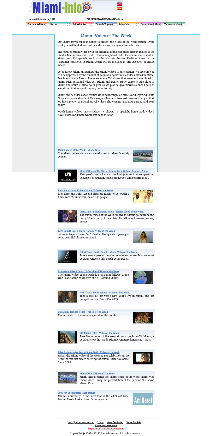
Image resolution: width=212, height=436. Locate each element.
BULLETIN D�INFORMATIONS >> (105, 19)
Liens (101, 422)
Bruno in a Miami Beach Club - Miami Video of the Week (88, 271)
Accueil (33, 19)
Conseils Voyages (104, 24)
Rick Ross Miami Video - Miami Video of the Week (85, 190)
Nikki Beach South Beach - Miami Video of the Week (108, 252)
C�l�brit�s (79, 24)
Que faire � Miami (36, 24)
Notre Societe (133, 422)
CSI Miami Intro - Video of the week (99, 333)
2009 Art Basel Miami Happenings (76, 392)
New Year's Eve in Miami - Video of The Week (105, 292)
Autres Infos (124, 24)
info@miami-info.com (81, 422)
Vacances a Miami (173, 24)
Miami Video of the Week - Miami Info (79, 149)
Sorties (53, 24)
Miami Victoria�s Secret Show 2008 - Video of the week (89, 352)
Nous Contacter (115, 422)
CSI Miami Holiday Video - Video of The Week (83, 311)
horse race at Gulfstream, (72, 197)
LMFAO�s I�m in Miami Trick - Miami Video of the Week (111, 211)
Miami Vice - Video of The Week (97, 373)
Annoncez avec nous (106, 425)
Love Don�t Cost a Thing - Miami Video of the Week (86, 230)
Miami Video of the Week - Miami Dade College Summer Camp (114, 171)
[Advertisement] (106, 127)
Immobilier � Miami (151, 24)
